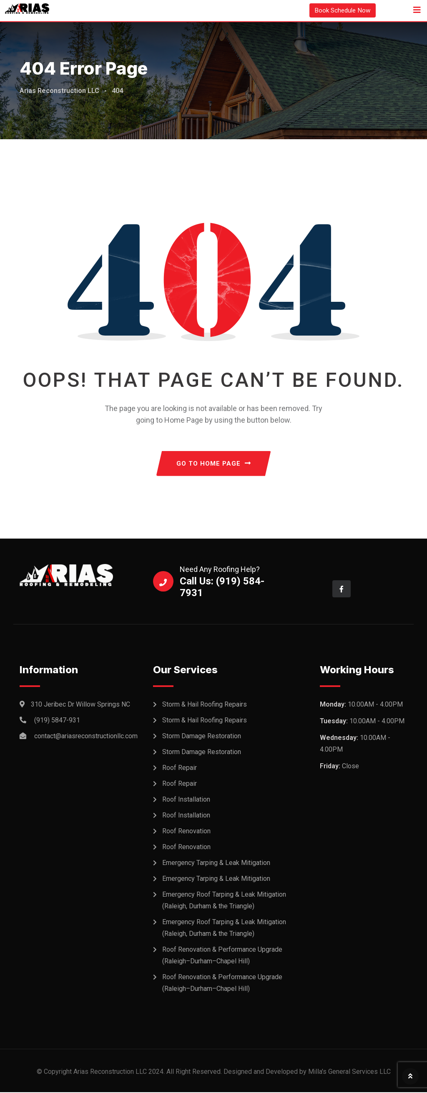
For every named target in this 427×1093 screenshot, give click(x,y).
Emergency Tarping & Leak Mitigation (216, 863)
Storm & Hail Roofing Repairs (204, 705)
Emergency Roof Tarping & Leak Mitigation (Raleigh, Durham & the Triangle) (224, 901)
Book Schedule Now (341, 10)
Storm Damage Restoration (201, 737)
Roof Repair (179, 768)
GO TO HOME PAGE (213, 464)
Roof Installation (186, 800)
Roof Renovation (186, 832)
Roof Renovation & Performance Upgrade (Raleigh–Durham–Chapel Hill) (222, 956)
